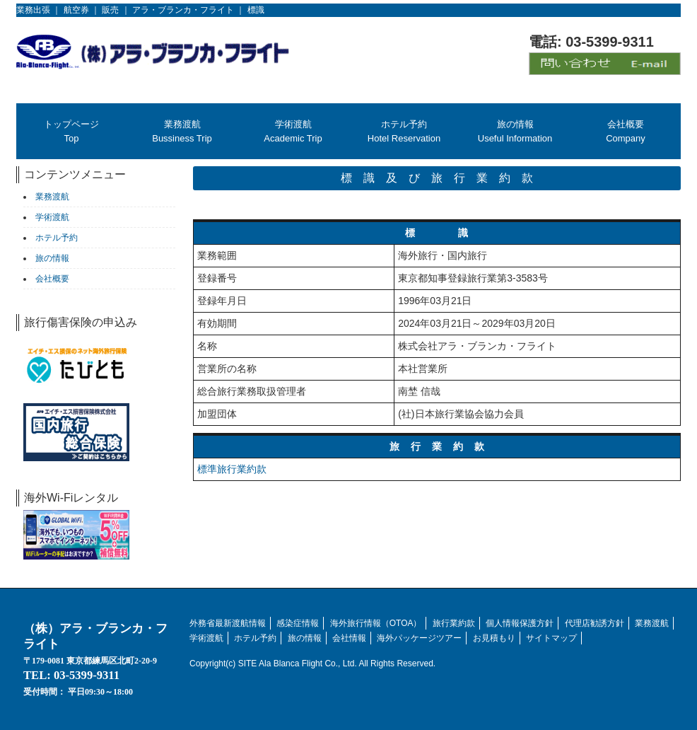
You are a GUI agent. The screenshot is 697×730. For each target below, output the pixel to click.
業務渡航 (652, 623)
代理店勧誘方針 (594, 623)
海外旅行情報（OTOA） (376, 623)
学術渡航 (206, 638)
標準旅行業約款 (231, 469)
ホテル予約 (255, 638)
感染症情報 (297, 623)
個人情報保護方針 (520, 623)
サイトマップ (551, 638)
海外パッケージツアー (419, 638)
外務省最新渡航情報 (227, 623)
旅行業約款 (454, 623)
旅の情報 (305, 638)
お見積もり (494, 638)
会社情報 (349, 638)
